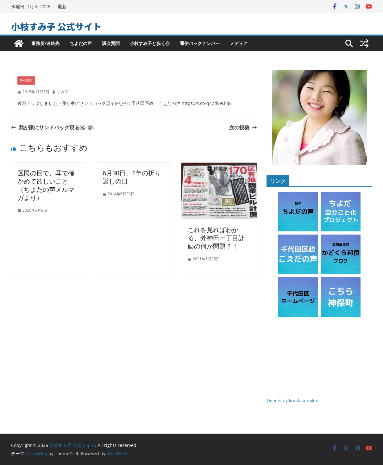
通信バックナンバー (200, 43)
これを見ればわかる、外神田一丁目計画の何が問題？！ (216, 237)
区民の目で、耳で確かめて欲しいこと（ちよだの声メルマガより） (45, 185)
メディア (239, 43)
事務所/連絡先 (45, 43)
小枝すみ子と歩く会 (150, 43)
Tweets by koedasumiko (292, 400)
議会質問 (111, 43)
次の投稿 (243, 127)
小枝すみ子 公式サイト (56, 26)
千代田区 (26, 80)
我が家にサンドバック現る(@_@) (52, 127)
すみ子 (62, 91)
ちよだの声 (81, 43)
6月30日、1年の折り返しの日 (132, 177)
